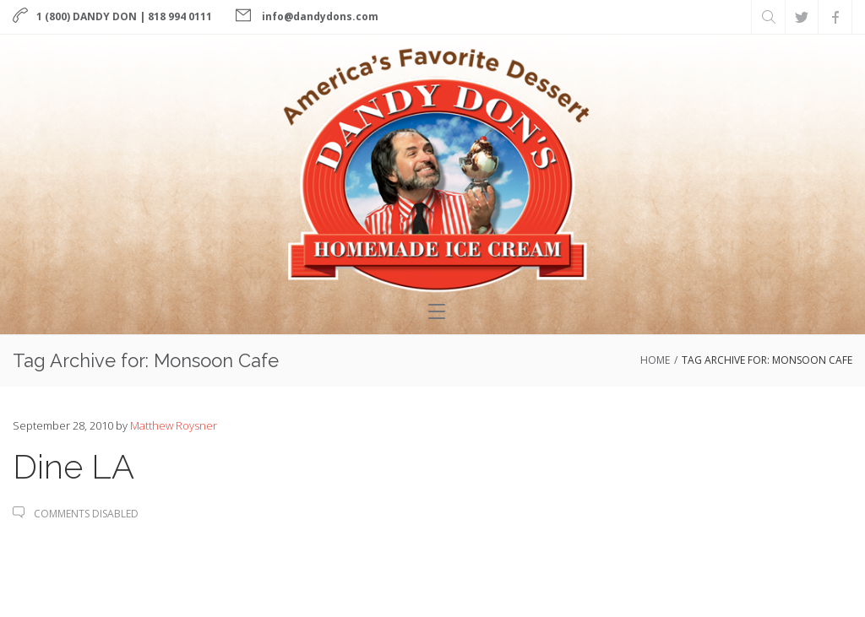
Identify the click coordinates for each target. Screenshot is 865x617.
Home (655, 360)
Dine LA (73, 466)
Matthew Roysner (173, 425)
